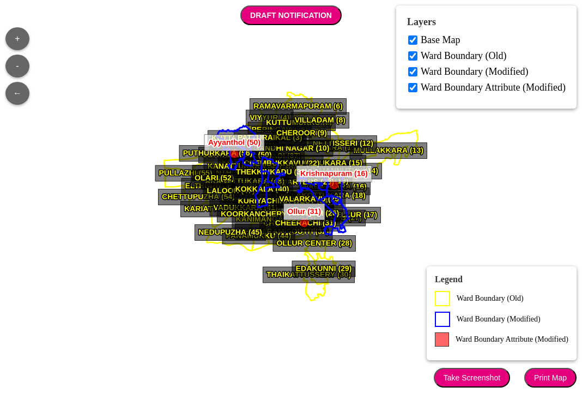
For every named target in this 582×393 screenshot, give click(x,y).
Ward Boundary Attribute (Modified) (493, 87)
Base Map (440, 39)
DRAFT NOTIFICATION (291, 15)
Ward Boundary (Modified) (475, 71)
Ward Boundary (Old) (464, 55)
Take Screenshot (472, 377)
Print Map (550, 377)
